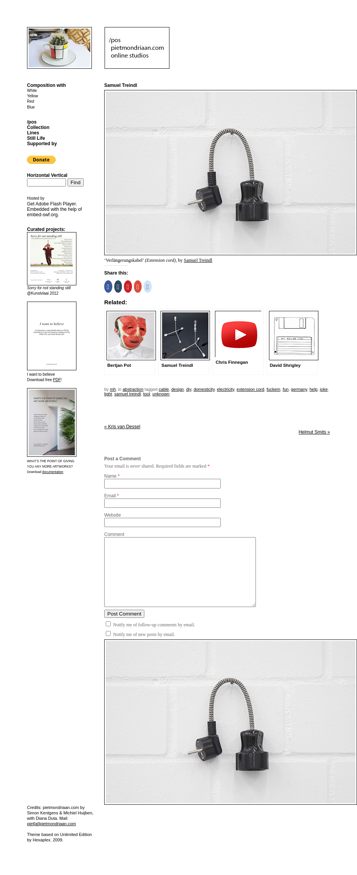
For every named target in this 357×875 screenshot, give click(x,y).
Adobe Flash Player (56, 204)
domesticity (204, 389)
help (314, 389)
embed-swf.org (42, 214)
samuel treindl (127, 394)
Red (30, 101)
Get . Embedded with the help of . (54, 209)
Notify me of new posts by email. (144, 634)
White (32, 90)
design (177, 389)
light (108, 394)
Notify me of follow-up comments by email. (154, 624)
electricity (225, 389)
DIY (188, 389)
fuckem (273, 389)
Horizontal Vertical (47, 175)
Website (112, 515)
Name (110, 476)
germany (299, 389)
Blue (31, 107)
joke (324, 389)
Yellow (32, 96)
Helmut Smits (314, 432)
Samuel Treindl (198, 260)
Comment (114, 534)
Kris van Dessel (122, 426)
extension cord (250, 389)
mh (113, 389)
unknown (160, 394)
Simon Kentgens (42, 813)
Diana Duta (46, 818)
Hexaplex (42, 840)
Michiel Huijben (77, 813)
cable (164, 389)
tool (146, 394)
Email (110, 496)
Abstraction (133, 389)
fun (285, 389)
